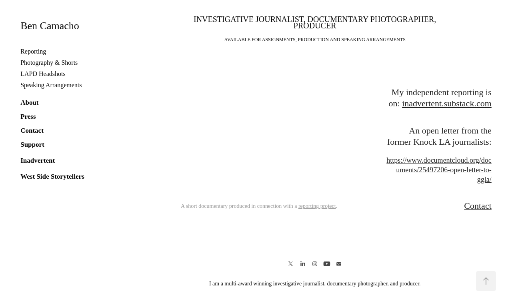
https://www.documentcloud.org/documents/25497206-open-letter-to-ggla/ (438, 169)
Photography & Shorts (49, 62)
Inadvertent (37, 160)
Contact (32, 130)
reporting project (317, 206)
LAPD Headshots (42, 73)
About (29, 102)
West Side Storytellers (52, 176)
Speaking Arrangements (51, 85)
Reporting (33, 51)
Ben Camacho (49, 26)
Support (32, 144)
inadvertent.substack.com (447, 103)
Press (28, 116)
